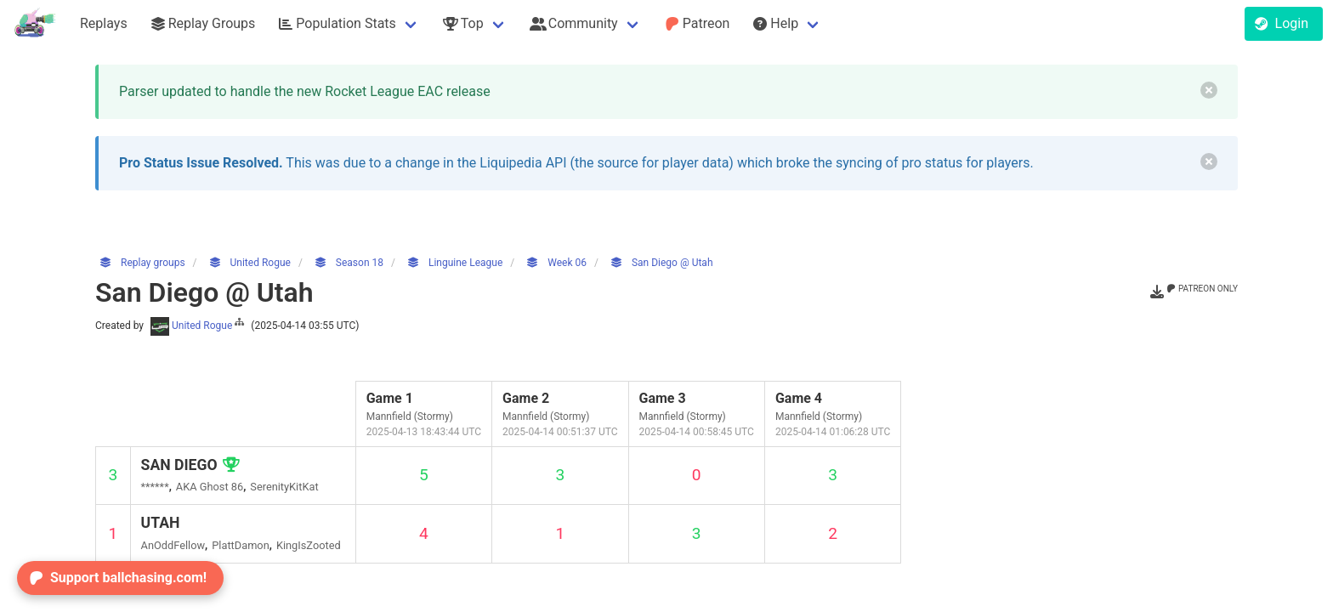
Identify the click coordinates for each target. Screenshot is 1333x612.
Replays (104, 23)
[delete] (1208, 90)
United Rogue (198, 326)
